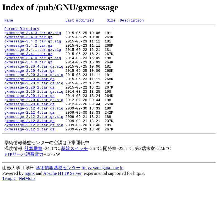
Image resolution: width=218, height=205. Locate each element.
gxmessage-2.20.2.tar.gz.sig (33, 95)
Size (111, 20)
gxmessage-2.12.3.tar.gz (29, 140)
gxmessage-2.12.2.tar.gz (29, 150)
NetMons (27, 200)
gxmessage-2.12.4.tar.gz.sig (33, 125)
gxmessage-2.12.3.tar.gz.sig (33, 135)
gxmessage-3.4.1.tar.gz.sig (32, 55)
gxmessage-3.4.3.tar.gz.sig (32, 35)
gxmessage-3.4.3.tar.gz (28, 40)
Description (132, 20)
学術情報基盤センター (58, 189)
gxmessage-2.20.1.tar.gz (29, 110)
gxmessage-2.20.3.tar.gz (29, 90)
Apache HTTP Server (62, 195)
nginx (30, 195)
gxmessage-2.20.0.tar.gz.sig (33, 115)
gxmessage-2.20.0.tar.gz (29, 120)
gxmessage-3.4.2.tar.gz (28, 50)
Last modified (79, 20)
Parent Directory (21, 30)
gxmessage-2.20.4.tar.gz (29, 80)
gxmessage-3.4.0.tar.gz (28, 70)
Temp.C (9, 200)
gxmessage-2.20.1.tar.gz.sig (33, 105)
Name (8, 20)
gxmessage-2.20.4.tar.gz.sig (33, 75)
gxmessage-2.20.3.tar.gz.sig (33, 85)
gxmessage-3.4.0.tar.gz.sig (32, 65)
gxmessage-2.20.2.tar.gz (29, 100)
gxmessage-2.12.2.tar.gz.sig (33, 145)
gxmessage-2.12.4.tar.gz (29, 130)
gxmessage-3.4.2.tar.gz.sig (32, 45)
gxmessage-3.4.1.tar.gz (28, 60)
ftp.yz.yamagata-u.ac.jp (102, 189)
